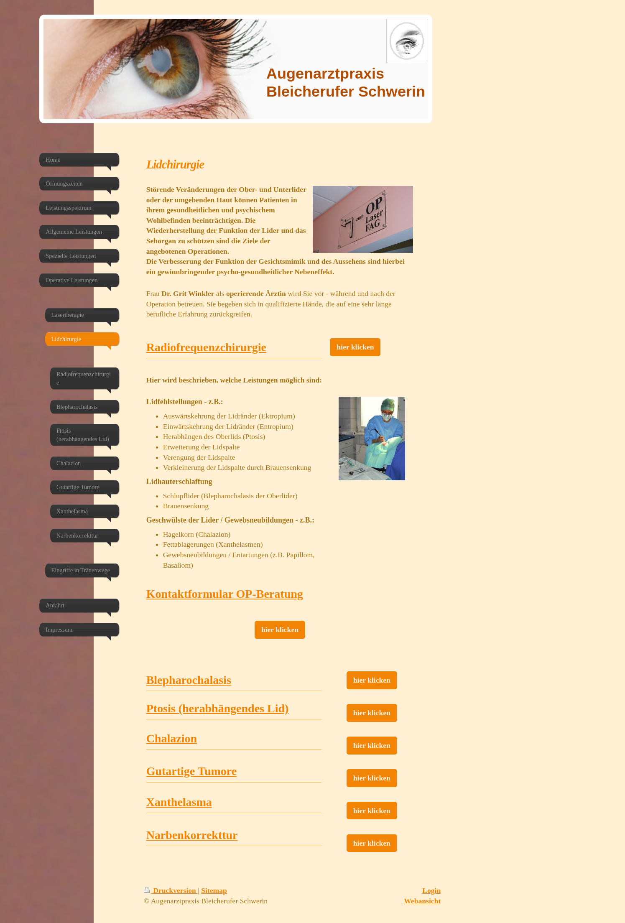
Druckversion (171, 890)
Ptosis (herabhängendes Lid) (217, 708)
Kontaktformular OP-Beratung (224, 593)
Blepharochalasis (188, 679)
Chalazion (171, 738)
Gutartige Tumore (191, 771)
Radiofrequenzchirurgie (206, 347)
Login (431, 890)
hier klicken (355, 347)
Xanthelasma (179, 802)
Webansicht (422, 901)
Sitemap (214, 890)
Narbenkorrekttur (192, 835)
